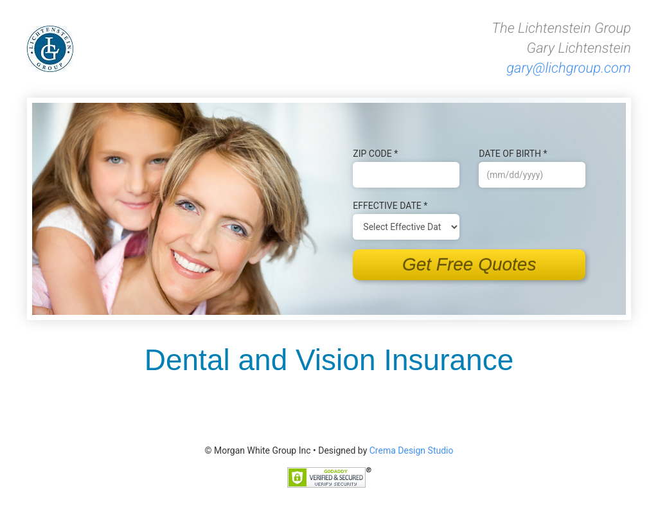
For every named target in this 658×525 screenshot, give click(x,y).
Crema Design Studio (411, 450)
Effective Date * (390, 205)
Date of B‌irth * (513, 153)
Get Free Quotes (469, 264)
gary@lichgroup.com (568, 68)
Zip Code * (375, 153)
